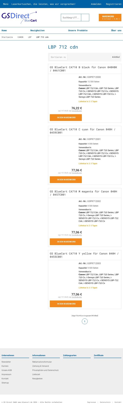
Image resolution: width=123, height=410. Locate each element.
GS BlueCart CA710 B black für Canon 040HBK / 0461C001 (83, 68)
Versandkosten (77, 111)
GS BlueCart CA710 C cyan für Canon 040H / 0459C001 (82, 131)
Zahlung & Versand (40, 366)
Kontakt (5, 379)
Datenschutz (105, 402)
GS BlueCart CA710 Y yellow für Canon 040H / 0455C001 (84, 255)
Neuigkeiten (37, 30)
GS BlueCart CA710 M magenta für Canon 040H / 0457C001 (83, 193)
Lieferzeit (36, 374)
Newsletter (6, 362)
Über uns (116, 30)
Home (4, 30)
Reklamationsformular (42, 362)
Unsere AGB (7, 370)
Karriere (5, 366)
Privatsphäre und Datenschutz (45, 370)
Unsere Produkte (77, 30)
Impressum (6, 374)
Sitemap (5, 383)
